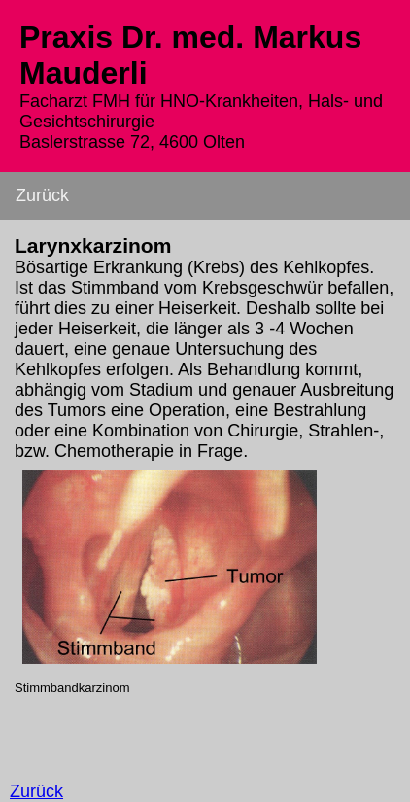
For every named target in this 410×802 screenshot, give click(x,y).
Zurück (42, 195)
